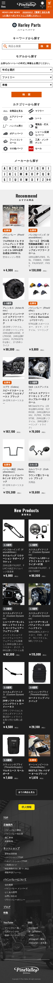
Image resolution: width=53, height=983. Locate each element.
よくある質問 (11, 892)
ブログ (6, 907)
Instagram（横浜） (38, 939)
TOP (5, 817)
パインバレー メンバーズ (16, 888)
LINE (31, 935)
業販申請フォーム (13, 872)
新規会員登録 (11, 854)
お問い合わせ (11, 896)
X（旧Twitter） (36, 931)
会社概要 (9, 885)
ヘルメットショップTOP (16, 861)
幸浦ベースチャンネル (15, 935)
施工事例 (9, 837)
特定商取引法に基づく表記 (17, 868)
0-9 (48, 179)
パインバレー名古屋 (14, 834)
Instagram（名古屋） (39, 943)
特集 (5, 913)
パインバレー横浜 (13, 830)
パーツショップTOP (14, 857)
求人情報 (26, 807)
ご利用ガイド (11, 865)
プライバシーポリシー (15, 900)
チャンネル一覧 (12, 928)
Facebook (33, 928)
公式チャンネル (12, 931)
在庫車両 (9, 841)
